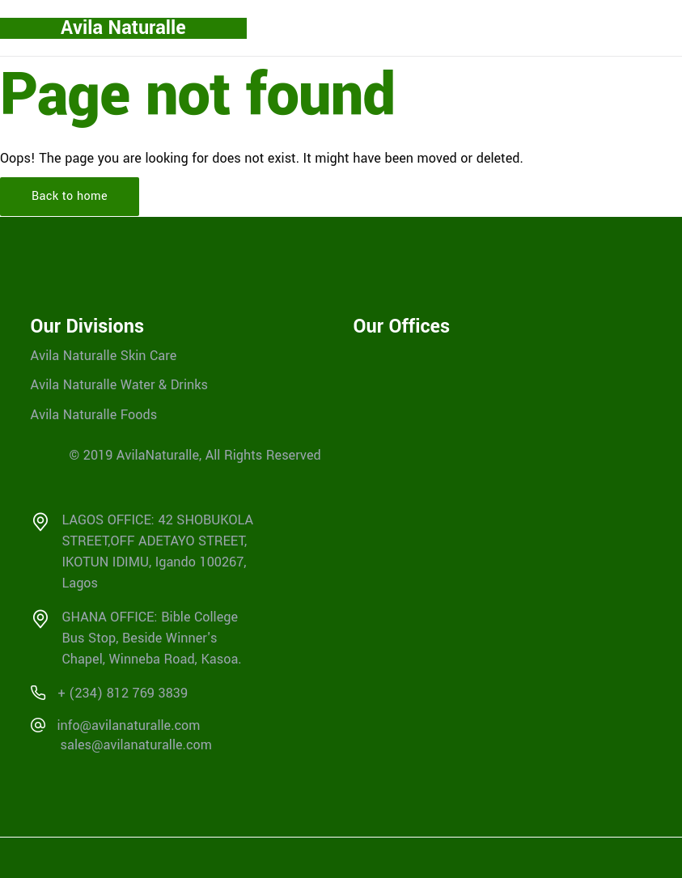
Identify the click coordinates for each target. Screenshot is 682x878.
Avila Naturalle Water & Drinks (119, 384)
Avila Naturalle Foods (94, 414)
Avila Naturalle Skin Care (104, 355)
